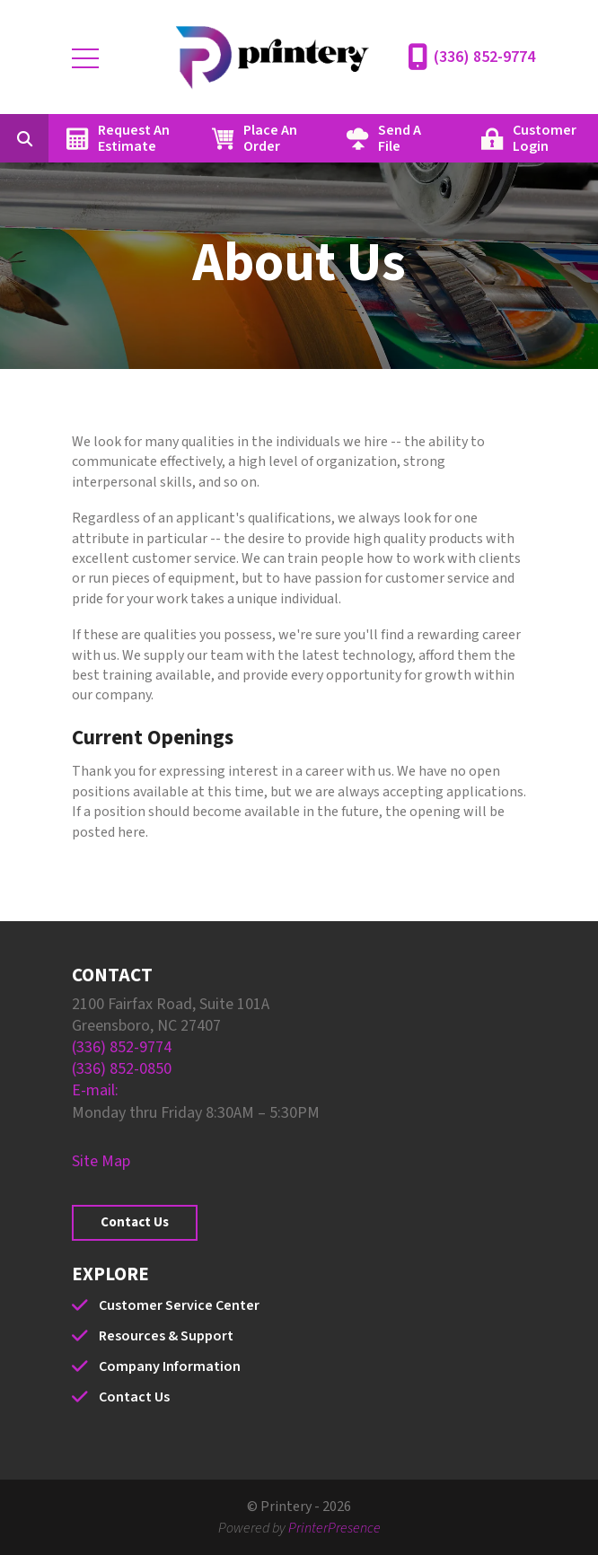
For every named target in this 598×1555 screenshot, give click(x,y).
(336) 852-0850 (121, 1069)
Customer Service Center (179, 1305)
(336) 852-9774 (484, 57)
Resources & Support (166, 1336)
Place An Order (270, 138)
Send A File (399, 138)
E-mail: (95, 1090)
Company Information (170, 1366)
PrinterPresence (334, 1528)
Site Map (101, 1161)
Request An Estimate (134, 138)
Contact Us (135, 1222)
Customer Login (544, 138)
